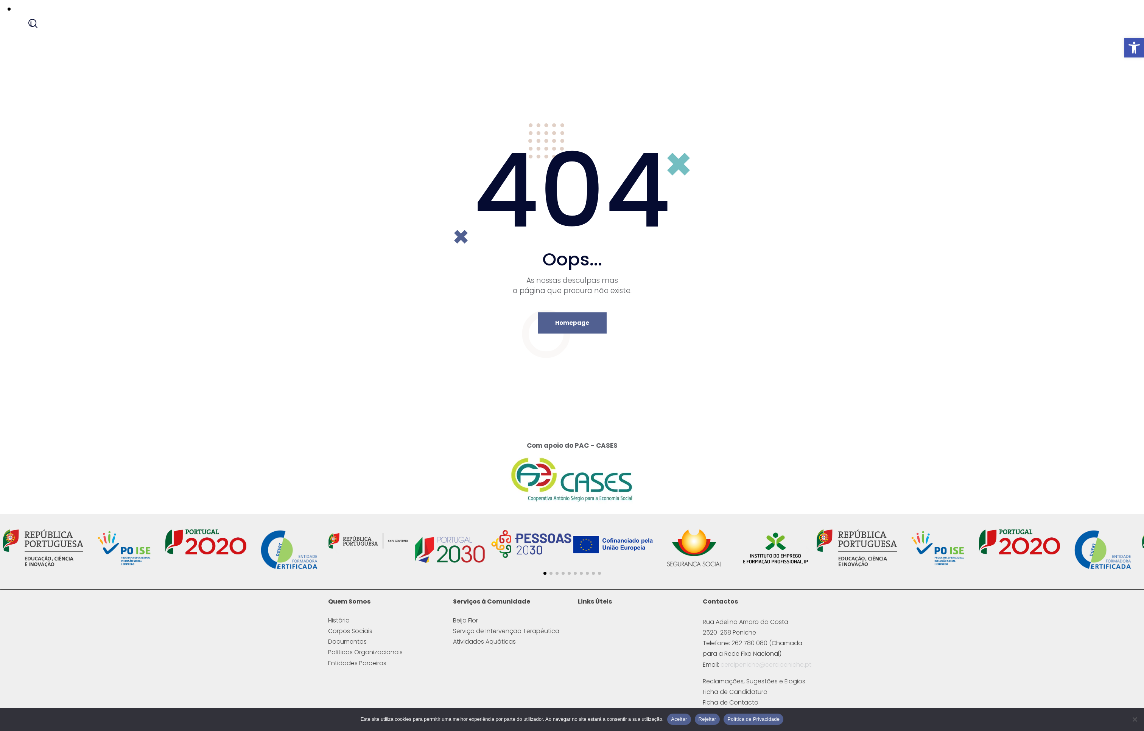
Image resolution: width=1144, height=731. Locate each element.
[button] (1134, 47)
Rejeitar (707, 719)
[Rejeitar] (1134, 719)
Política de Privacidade (753, 719)
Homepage (572, 331)
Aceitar (679, 719)
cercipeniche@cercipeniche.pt (766, 673)
